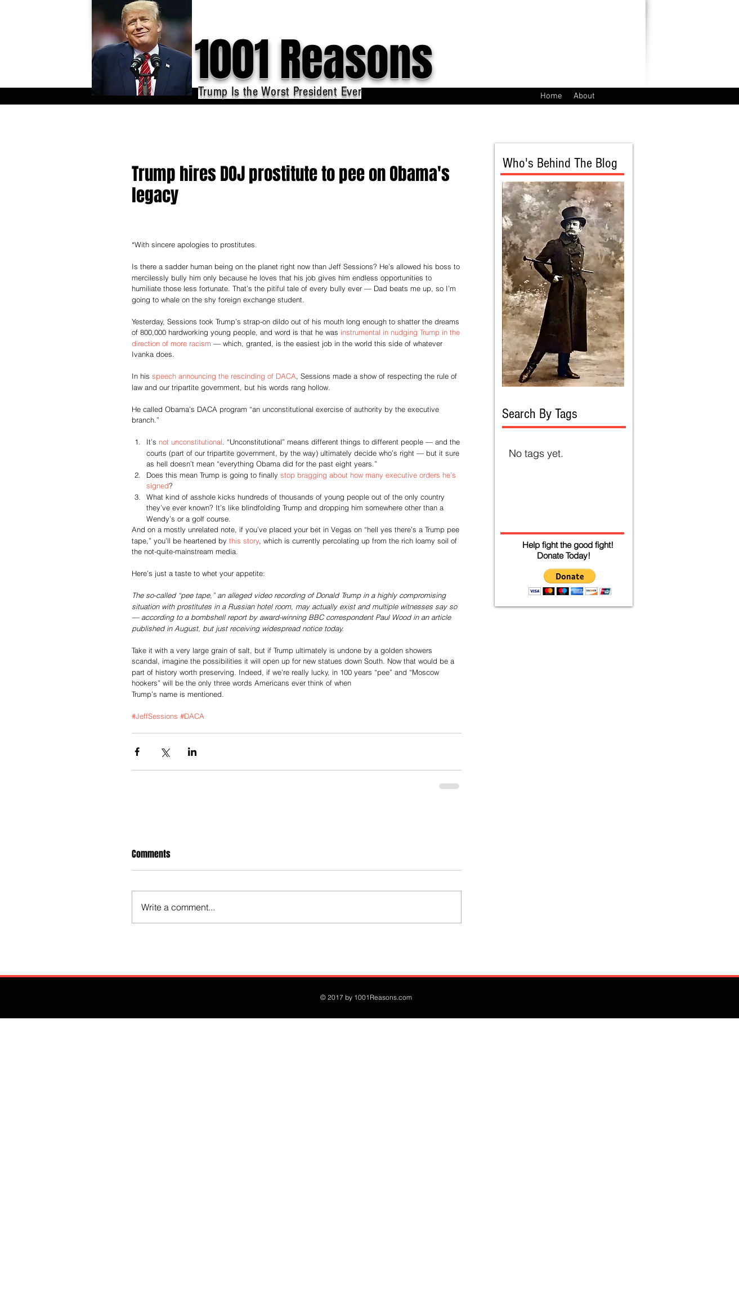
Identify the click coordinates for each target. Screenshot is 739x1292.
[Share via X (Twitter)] (164, 751)
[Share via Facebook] (137, 751)
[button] (570, 582)
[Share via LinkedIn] (192, 751)
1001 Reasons (314, 60)
